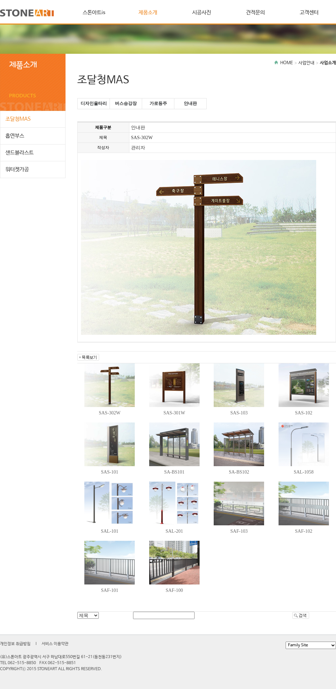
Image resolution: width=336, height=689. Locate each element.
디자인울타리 (94, 103)
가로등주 (158, 103)
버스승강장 (126, 103)
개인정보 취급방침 (15, 644)
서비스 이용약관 (55, 644)
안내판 (190, 103)
